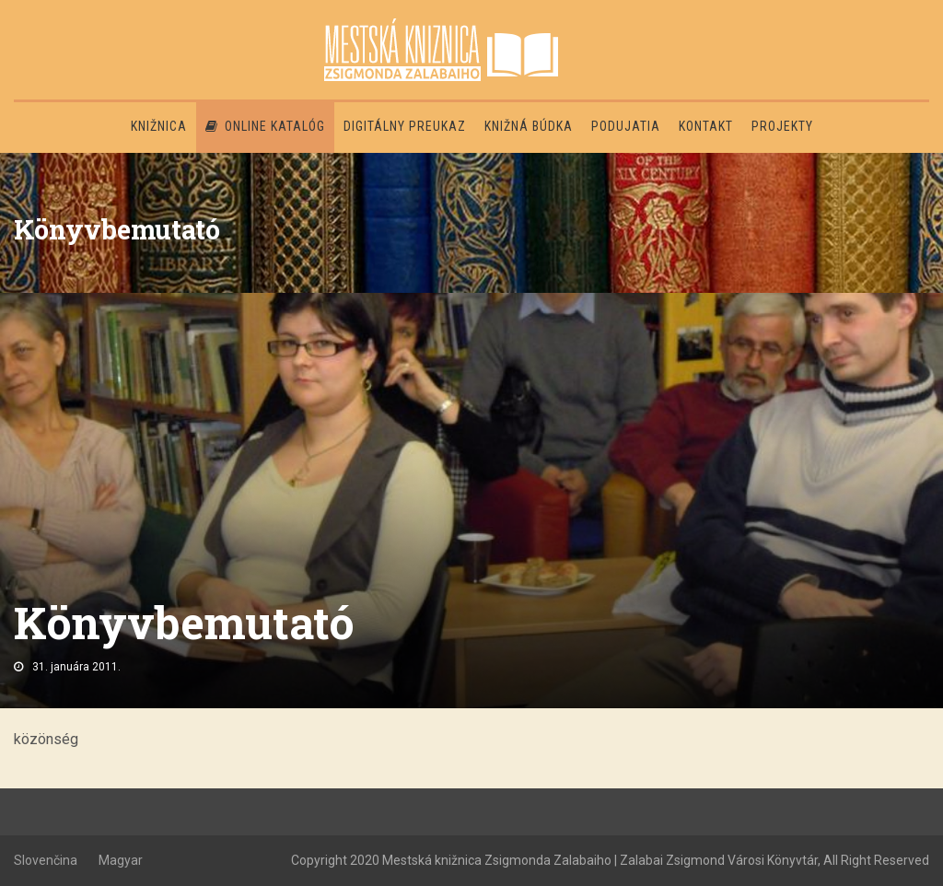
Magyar (121, 860)
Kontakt (706, 126)
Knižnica (159, 126)
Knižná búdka (528, 126)
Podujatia (625, 126)
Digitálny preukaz (404, 126)
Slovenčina (45, 860)
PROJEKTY (782, 126)
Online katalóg (265, 126)
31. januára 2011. (76, 666)
